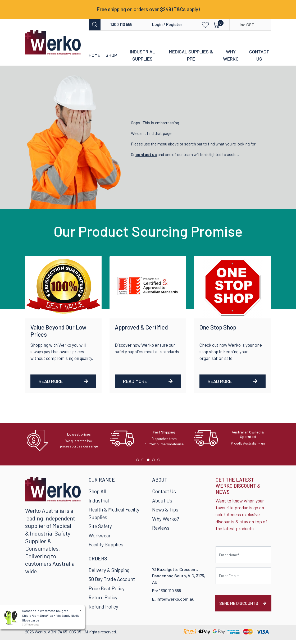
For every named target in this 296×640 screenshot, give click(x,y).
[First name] (243, 554)
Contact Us (259, 55)
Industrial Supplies (142, 55)
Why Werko (231, 55)
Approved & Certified (141, 327)
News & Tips (165, 509)
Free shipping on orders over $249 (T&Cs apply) (148, 9)
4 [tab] (154, 461)
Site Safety (100, 526)
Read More (63, 381)
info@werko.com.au (175, 598)
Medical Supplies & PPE (191, 55)
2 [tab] (144, 461)
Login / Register (167, 24)
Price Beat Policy (107, 588)
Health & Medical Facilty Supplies (114, 513)
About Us (162, 500)
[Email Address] (243, 575)
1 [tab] (139, 461)
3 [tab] (149, 461)
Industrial (99, 500)
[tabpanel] (64, 440)
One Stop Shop (217, 327)
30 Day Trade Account (112, 579)
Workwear (100, 535)
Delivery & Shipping (109, 570)
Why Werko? (165, 519)
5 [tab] (160, 461)
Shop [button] (111, 55)
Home (94, 55)
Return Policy (103, 597)
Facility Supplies (106, 544)
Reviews (161, 528)
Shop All (97, 491)
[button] (201, 24)
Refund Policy (103, 607)
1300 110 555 (121, 24)
